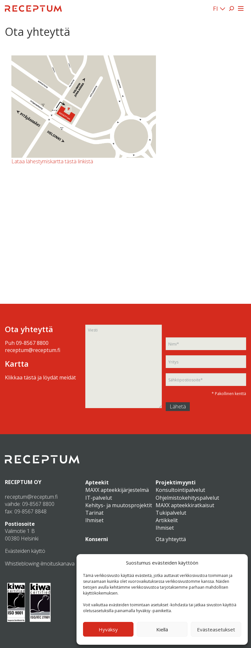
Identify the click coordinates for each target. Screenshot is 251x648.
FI (215, 8)
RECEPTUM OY (23, 482)
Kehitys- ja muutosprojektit (118, 505)
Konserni (96, 539)
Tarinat (94, 512)
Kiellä (162, 629)
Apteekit (97, 482)
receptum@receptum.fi (32, 350)
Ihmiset (94, 520)
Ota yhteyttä (171, 539)
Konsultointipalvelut (180, 490)
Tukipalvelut (171, 512)
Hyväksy (108, 629)
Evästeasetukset (216, 629)
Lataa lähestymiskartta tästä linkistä (52, 161)
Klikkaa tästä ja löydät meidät (40, 377)
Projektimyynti (176, 482)
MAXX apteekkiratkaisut (185, 505)
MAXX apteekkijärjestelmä (117, 490)
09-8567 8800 (32, 342)
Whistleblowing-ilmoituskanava (40, 563)
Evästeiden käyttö (25, 550)
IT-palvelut (98, 497)
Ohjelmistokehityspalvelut (187, 497)
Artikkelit (167, 520)
